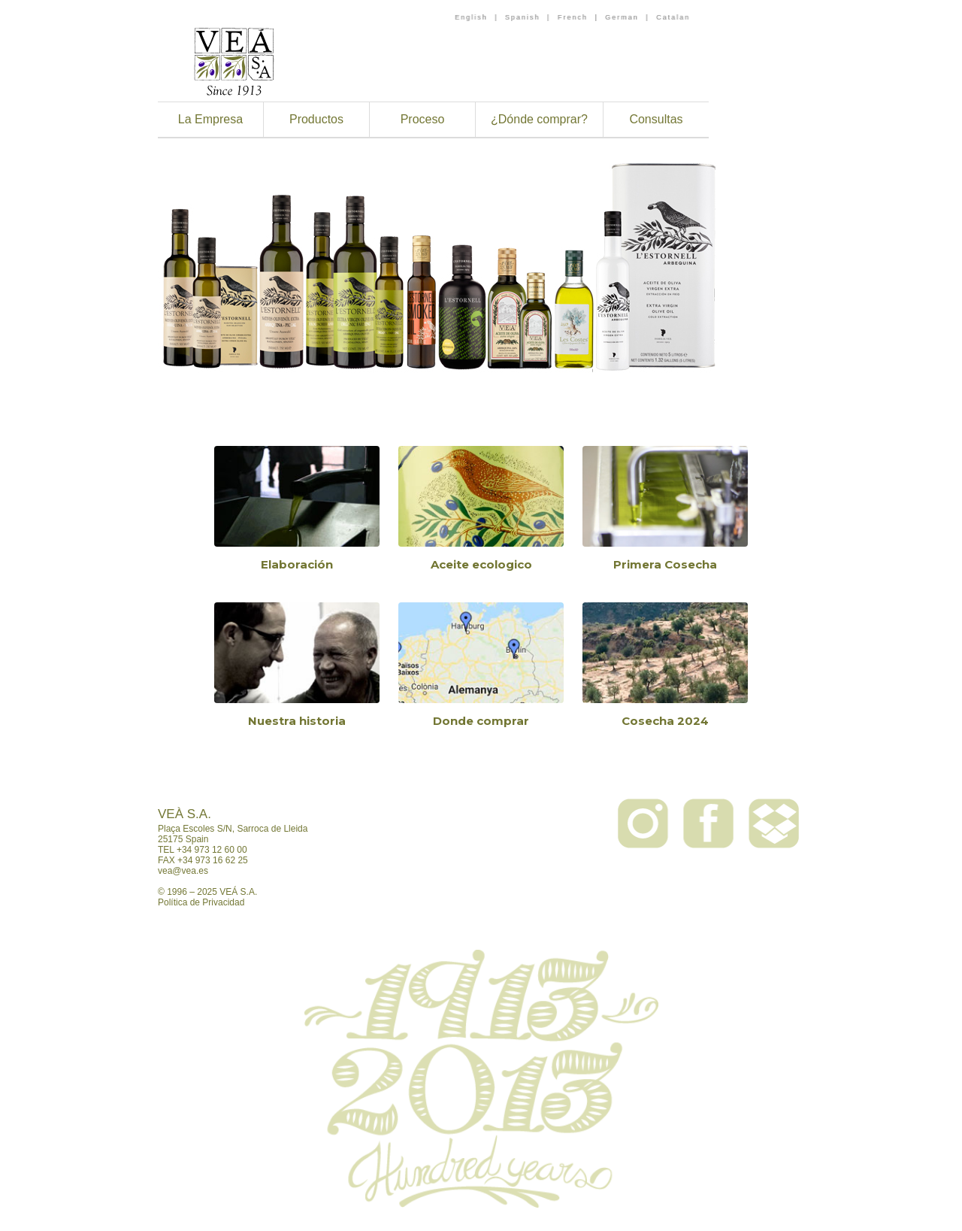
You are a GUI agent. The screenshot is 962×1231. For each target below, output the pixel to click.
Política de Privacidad (201, 902)
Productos (316, 119)
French (573, 17)
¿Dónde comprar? (539, 119)
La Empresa (210, 119)
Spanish (522, 17)
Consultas (655, 119)
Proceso (423, 119)
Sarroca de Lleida (272, 828)
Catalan (673, 17)
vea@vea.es (183, 871)
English (471, 17)
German (622, 17)
